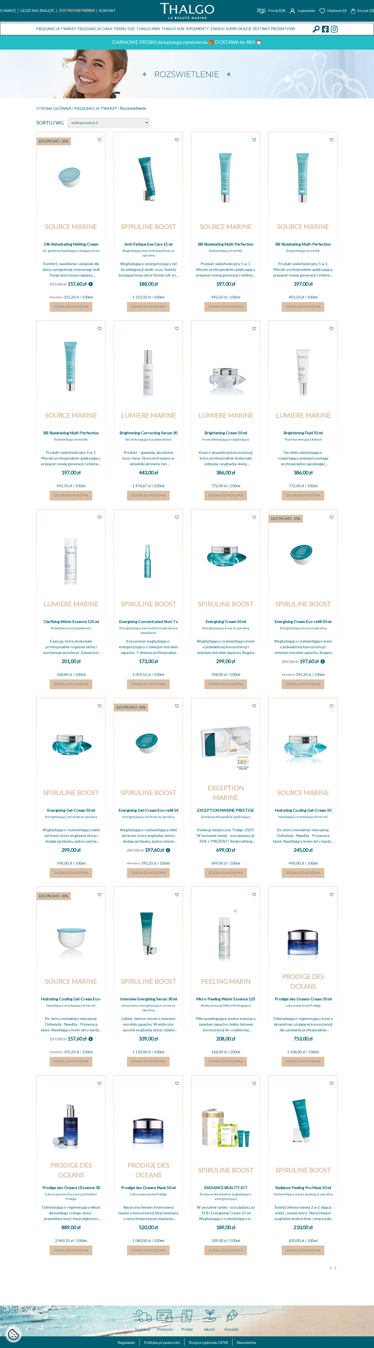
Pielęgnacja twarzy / (111, 108)
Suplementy (197, 29)
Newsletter (257, 1342)
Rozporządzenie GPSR (212, 1342)
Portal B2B (271, 10)
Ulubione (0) (333, 10)
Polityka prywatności (158, 1342)
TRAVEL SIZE (124, 29)
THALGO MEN (148, 29)
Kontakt (107, 10)
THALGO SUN (172, 29)
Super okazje (238, 29)
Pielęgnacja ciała (95, 29)
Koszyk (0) (362, 10)
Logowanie (302, 10)
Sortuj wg (50, 123)
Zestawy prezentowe (274, 29)
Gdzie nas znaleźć (37, 10)
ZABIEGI (217, 29)
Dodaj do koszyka (71, 312)
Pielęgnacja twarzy (56, 29)
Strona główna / (59, 108)
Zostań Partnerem (77, 10)
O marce (8, 10)
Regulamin (115, 1342)
